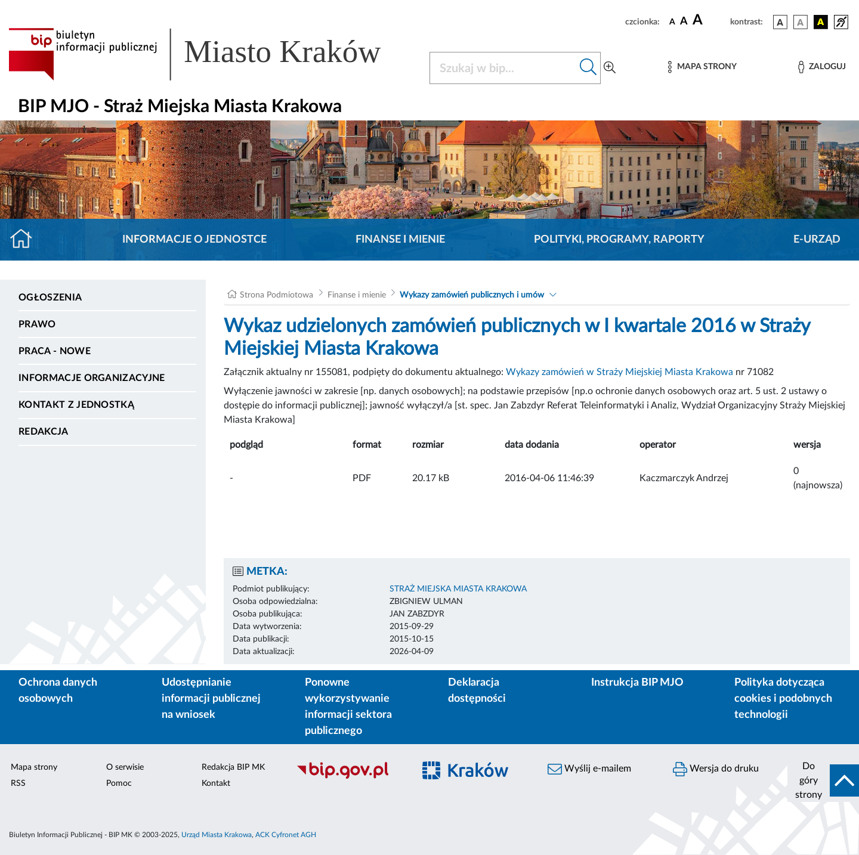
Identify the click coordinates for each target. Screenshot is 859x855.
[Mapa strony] (702, 67)
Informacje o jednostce (194, 239)
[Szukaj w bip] (588, 68)
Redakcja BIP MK (233, 767)
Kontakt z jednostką (76, 405)
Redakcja (43, 431)
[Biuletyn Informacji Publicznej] (349, 777)
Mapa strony (34, 767)
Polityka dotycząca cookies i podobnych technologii (783, 698)
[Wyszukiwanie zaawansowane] (610, 68)
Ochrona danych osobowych (57, 690)
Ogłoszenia (50, 297)
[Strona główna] (26, 240)
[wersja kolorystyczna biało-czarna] (800, 22)
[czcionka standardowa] (672, 21)
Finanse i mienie (400, 239)
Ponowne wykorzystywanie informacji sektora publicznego (348, 706)
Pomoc (119, 783)
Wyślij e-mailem (589, 769)
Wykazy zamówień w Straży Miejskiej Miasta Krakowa (619, 372)
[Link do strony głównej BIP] (212, 54)
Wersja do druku (716, 769)
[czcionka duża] (709, 20)
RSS (18, 783)
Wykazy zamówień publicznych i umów (472, 295)
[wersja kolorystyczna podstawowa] (780, 22)
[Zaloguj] (822, 67)
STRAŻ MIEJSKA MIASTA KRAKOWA (458, 589)
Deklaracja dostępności (477, 690)
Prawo (37, 324)
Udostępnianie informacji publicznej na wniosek (211, 698)
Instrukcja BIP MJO (637, 682)
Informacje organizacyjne (91, 378)
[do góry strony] (823, 780)
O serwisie (125, 767)
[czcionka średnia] (684, 22)
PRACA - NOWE (54, 351)
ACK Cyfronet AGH (285, 834)
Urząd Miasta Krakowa (216, 834)
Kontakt (216, 783)
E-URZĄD (817, 239)
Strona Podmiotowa (276, 295)
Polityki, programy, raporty (619, 239)
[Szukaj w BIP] (503, 68)
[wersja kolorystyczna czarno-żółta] (821, 22)
